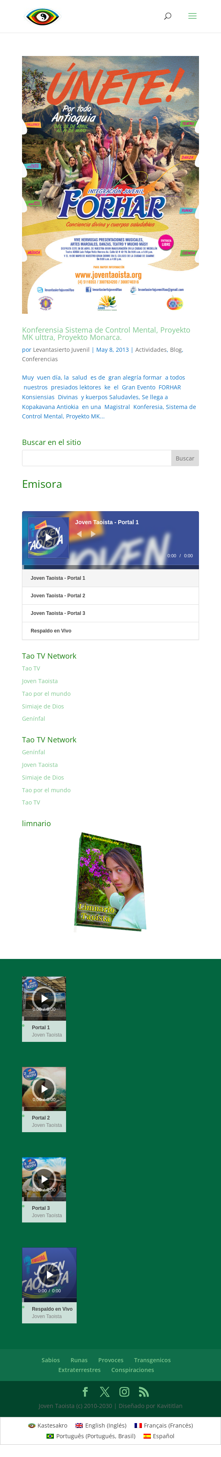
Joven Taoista (40, 681)
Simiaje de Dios (43, 706)
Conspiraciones (132, 1370)
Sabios (51, 1360)
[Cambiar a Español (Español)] (159, 1436)
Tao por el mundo (46, 693)
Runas (79, 1360)
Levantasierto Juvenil (61, 349)
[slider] (110, 567)
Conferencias (40, 359)
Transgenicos (152, 1360)
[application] (110, 540)
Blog (176, 349)
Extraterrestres (79, 1370)
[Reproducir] (49, 537)
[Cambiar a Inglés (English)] (100, 1425)
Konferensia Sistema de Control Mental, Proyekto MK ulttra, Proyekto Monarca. (106, 333)
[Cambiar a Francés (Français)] (163, 1425)
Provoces (111, 1360)
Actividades (151, 349)
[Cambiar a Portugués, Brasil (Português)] (90, 1436)
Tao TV (31, 668)
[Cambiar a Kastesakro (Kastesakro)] (48, 1425)
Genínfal (33, 718)
